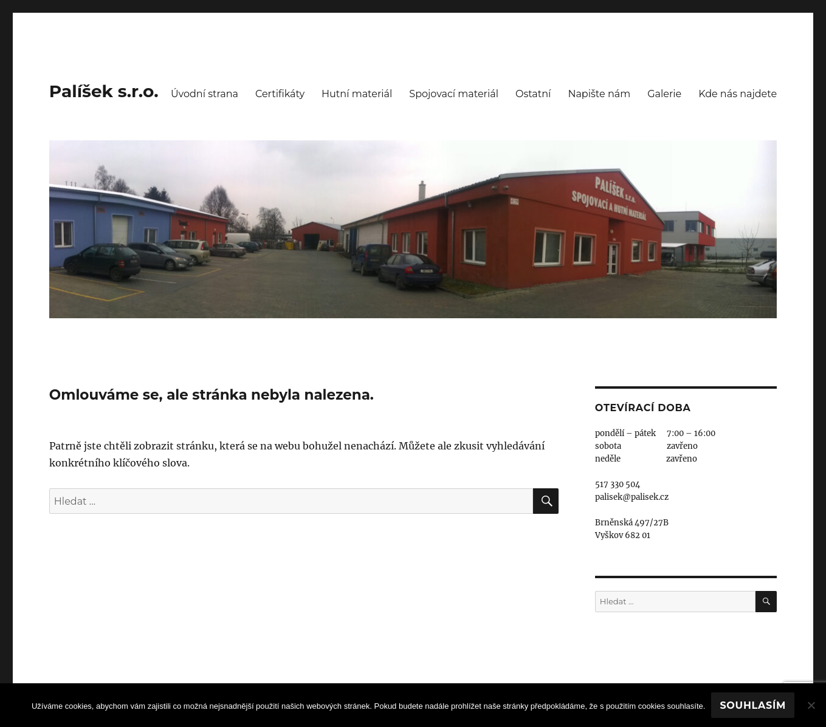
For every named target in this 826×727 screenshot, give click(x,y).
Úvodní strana (204, 94)
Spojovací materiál (453, 94)
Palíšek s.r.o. (104, 91)
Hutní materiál (357, 94)
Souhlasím (753, 705)
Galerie (664, 94)
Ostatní (533, 94)
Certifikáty (280, 94)
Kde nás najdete (737, 94)
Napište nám (599, 94)
